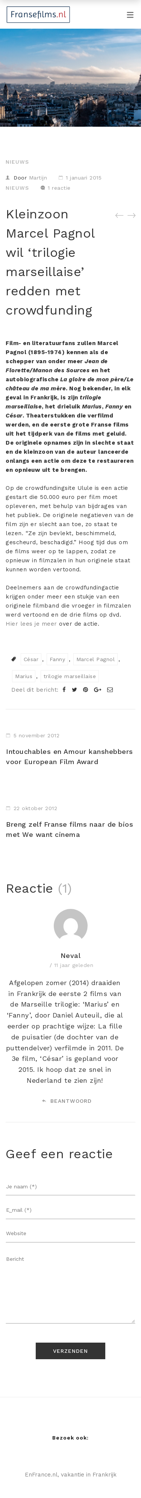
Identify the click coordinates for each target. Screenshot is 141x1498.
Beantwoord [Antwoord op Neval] (67, 1101)
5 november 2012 (37, 735)
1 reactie (59, 188)
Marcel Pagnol (95, 659)
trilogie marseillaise (70, 676)
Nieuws (17, 162)
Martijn (38, 178)
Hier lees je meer (31, 623)
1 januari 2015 (84, 178)
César (31, 659)
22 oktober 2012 (36, 808)
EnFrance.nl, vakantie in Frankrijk (71, 1474)
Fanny (57, 659)
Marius (23, 676)
